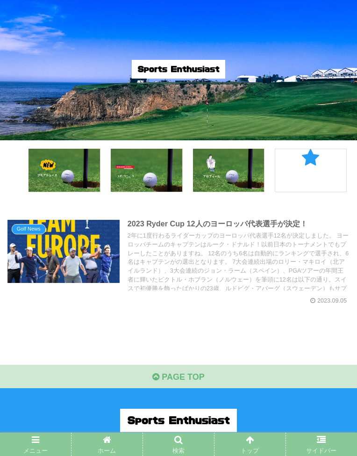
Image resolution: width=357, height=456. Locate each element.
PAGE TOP (178, 377)
